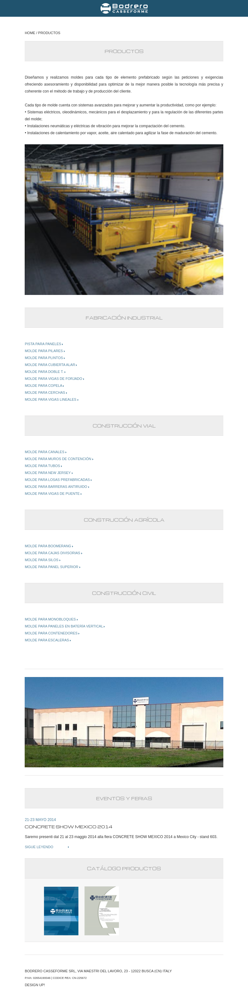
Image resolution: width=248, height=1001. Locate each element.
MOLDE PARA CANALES (45, 452)
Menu (9, 8)
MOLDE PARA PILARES (45, 351)
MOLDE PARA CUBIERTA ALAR (51, 365)
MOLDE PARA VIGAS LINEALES (51, 399)
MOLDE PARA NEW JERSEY (48, 473)
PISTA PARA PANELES (44, 344)
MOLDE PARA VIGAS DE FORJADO (54, 379)
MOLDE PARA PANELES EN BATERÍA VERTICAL (65, 626)
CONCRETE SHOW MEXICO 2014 (143, 837)
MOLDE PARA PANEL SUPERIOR (52, 567)
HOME (30, 33)
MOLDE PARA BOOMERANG (49, 546)
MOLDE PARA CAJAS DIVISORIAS (53, 553)
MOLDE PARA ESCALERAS (48, 640)
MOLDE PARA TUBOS (43, 466)
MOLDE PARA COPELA (44, 385)
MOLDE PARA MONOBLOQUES (51, 619)
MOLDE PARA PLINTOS (45, 358)
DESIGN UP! (35, 985)
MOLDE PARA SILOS (42, 560)
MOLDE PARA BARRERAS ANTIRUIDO (57, 487)
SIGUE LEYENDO (39, 847)
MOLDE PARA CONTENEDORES (52, 633)
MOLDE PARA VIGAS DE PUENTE (53, 493)
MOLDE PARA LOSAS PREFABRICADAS (58, 480)
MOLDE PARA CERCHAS (46, 392)
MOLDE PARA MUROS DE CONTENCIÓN (59, 459)
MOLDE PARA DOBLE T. (45, 372)
